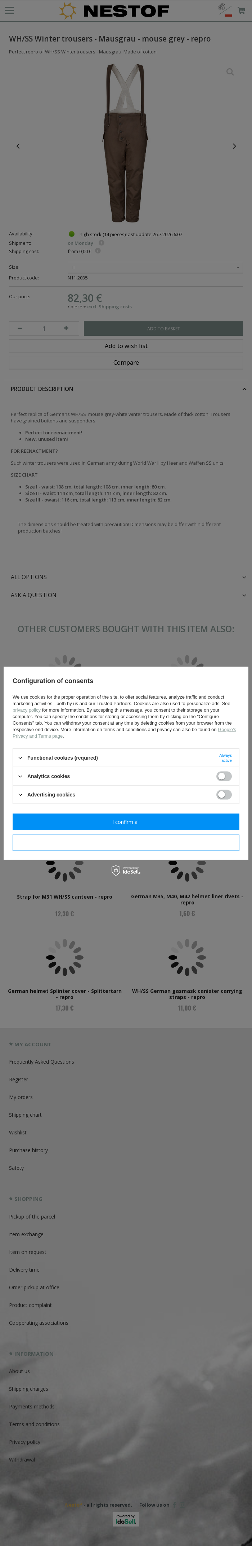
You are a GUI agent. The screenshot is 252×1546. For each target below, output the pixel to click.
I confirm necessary (126, 842)
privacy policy (27, 710)
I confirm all (126, 821)
